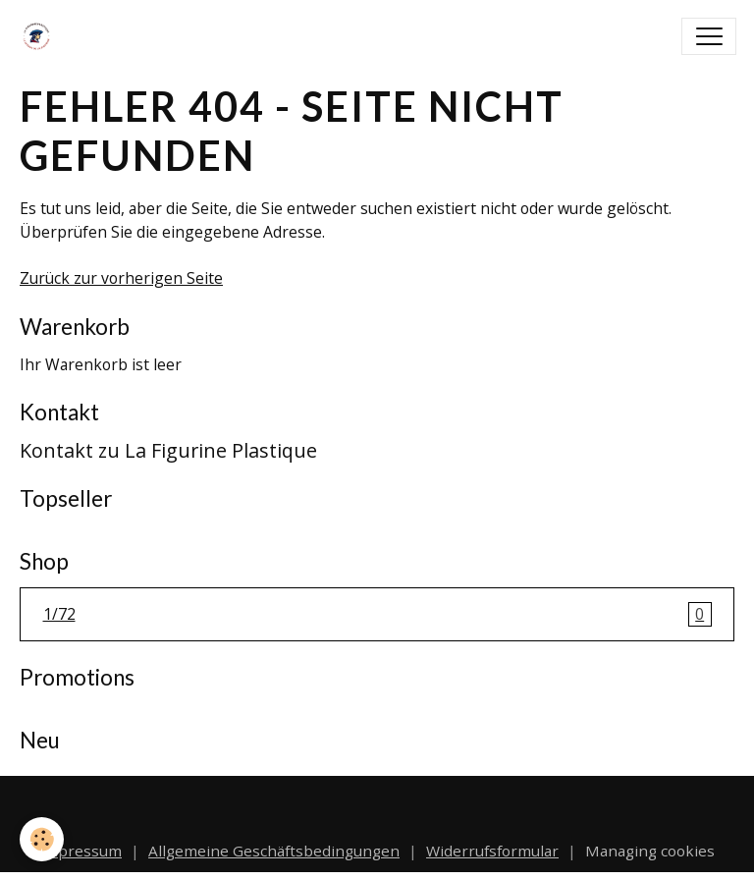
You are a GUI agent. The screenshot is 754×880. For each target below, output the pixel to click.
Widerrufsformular (492, 850)
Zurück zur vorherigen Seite (121, 278)
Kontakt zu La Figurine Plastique (168, 450)
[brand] (41, 36)
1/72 (377, 615)
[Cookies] (42, 839)
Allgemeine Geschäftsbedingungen (274, 850)
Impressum (80, 850)
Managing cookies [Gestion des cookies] (650, 850)
